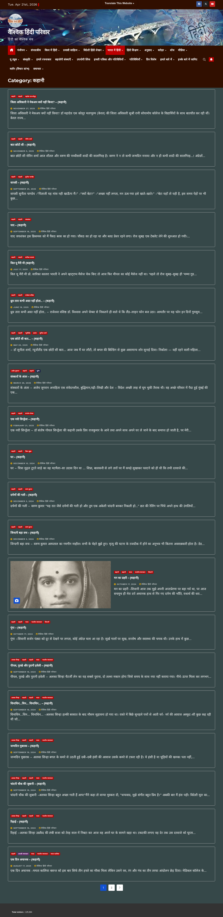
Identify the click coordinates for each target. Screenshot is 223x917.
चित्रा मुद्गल (28, 451)
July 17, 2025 (21, 269)
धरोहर (161, 50)
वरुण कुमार (28, 489)
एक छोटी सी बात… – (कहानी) (26, 339)
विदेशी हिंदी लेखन (92, 50)
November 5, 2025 (24, 151)
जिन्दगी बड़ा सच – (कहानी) (24, 533)
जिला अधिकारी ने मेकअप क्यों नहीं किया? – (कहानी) (38, 102)
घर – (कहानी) (17, 457)
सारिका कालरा (29, 257)
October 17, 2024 (127, 584)
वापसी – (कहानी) (19, 182)
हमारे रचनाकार (43, 59)
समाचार (37, 68)
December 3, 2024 (24, 501)
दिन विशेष (151, 59)
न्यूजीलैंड (27, 333)
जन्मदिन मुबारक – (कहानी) (24, 746)
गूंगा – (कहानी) (18, 627)
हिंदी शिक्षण (133, 50)
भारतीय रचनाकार (140, 572)
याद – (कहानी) (18, 225)
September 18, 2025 (25, 231)
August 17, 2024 (22, 866)
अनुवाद (148, 50)
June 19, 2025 (21, 307)
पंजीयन (21, 50)
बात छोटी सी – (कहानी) (23, 145)
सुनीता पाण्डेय (29, 177)
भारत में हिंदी (114, 50)
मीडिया (182, 50)
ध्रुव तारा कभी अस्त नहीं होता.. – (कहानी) (32, 301)
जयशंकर (27, 219)
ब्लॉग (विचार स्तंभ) (20, 68)
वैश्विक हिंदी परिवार (28, 32)
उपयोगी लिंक (83, 59)
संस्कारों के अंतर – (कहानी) (24, 376)
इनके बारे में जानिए (187, 59)
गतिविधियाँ (135, 59)
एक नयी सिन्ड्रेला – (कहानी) (24, 419)
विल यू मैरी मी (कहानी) (24, 263)
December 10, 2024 (24, 463)
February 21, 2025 (24, 425)
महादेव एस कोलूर (30, 96)
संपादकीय (36, 50)
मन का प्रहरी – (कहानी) (126, 578)
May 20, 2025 (20, 345)
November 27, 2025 (24, 108)
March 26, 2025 (22, 383)
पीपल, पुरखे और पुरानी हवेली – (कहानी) (31, 665)
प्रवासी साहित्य (70, 50)
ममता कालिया (55, 854)
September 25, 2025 (25, 189)
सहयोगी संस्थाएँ (63, 59)
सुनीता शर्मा (43, 333)
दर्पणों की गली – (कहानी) (23, 495)
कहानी (13, 96)
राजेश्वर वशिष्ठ (29, 295)
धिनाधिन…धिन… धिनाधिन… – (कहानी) (31, 703)
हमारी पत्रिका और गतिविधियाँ (109, 59)
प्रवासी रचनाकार (23, 854)
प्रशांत (35, 333)
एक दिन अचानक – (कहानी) (25, 859)
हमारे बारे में (166, 59)
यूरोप (38, 371)
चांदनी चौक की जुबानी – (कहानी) (28, 784)
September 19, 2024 (25, 672)
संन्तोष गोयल (29, 413)
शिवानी (150, 572)
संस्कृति (27, 59)
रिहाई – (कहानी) (19, 821)
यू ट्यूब (14, 59)
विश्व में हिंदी (51, 50)
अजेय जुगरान (15, 371)
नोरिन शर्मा (28, 139)
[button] (204, 59)
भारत (130, 572)
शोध (172, 50)
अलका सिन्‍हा (15, 660)
